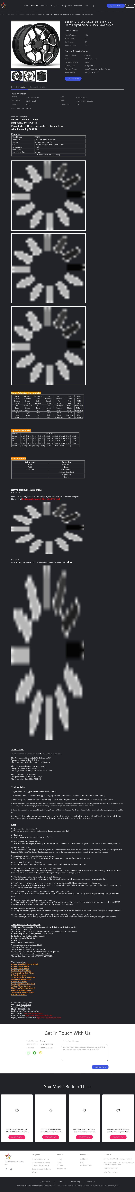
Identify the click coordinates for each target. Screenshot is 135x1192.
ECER (117, 1186)
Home (26, 6)
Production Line (85, 1165)
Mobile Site (91, 1182)
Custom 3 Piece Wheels (40, 1166)
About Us (43, 6)
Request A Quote (116, 6)
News (87, 6)
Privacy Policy (75, 1182)
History (59, 1159)
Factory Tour (54, 6)
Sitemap (60, 1182)
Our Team (60, 1165)
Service (59, 1162)
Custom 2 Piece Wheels (40, 1159)
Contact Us (78, 6)
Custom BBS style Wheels (41, 1162)
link (70, 562)
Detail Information (18, 87)
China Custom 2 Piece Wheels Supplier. (30, 1186)
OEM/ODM (84, 1159)
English (130, 6)
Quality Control (66, 6)
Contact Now (73, 79)
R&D (81, 1162)
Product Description (38, 87)
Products (34, 6)
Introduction (61, 1168)
